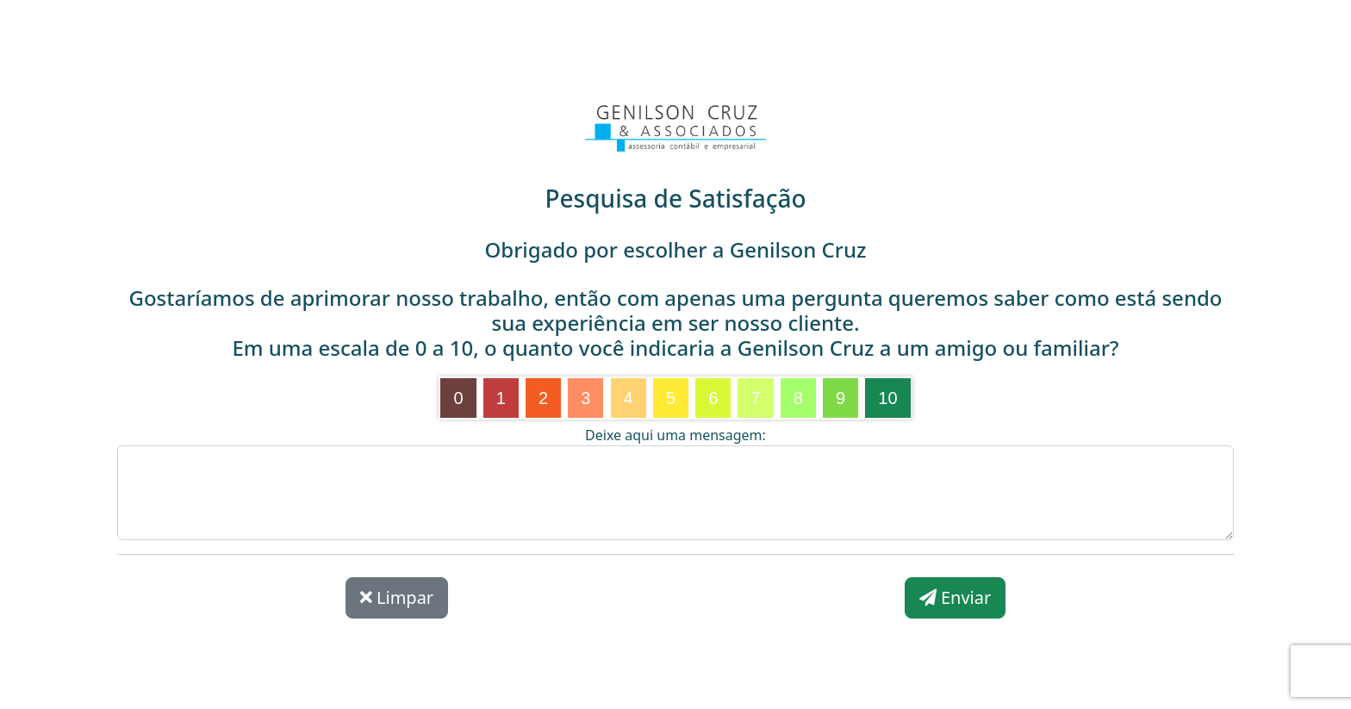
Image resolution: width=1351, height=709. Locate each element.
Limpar (396, 597)
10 (887, 398)
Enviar (955, 597)
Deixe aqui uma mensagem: (675, 435)
